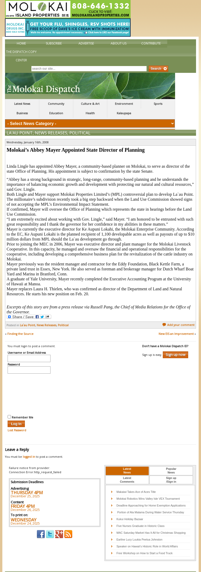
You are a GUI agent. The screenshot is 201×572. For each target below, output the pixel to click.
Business (22, 113)
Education (56, 113)
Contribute (151, 43)
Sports (158, 104)
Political (80, 122)
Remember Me (20, 406)
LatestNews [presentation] (127, 459)
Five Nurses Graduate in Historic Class (140, 514)
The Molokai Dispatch (90, 86)
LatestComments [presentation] (127, 468)
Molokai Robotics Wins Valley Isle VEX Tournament (148, 487)
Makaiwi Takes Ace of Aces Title (136, 480)
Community (56, 104)
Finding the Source (20, 323)
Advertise (86, 43)
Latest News (22, 104)
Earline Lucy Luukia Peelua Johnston (139, 528)
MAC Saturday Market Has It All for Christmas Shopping (151, 521)
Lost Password (17, 419)
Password (14, 353)
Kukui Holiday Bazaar (129, 508)
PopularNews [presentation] (171, 459)
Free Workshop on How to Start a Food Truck (144, 542)
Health (90, 113)
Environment (124, 104)
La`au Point (20, 122)
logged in (29, 446)
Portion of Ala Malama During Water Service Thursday (150, 501)
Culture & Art (90, 104)
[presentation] (29, 382)
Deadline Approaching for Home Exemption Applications (151, 494)
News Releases (51, 122)
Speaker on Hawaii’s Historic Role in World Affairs (147, 535)
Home (21, 43)
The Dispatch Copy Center (21, 56)
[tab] (127, 459)
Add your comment (178, 314)
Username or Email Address (27, 342)
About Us (118, 43)
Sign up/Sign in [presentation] (171, 468)
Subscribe (54, 43)
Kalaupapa (124, 113)
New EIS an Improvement (176, 323)
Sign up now (175, 343)
